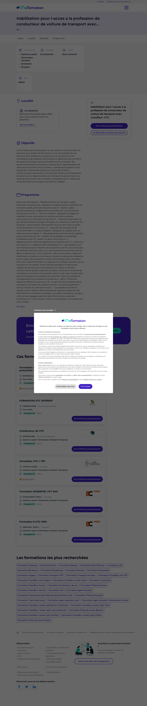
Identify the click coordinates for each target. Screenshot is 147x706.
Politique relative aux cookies (92, 379)
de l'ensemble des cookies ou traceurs (63, 337)
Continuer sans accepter (45, 310)
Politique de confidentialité (69, 379)
